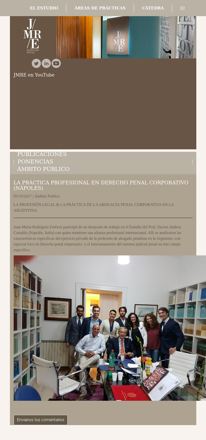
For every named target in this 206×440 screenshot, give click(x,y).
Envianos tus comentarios (40, 419)
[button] (44, 8)
